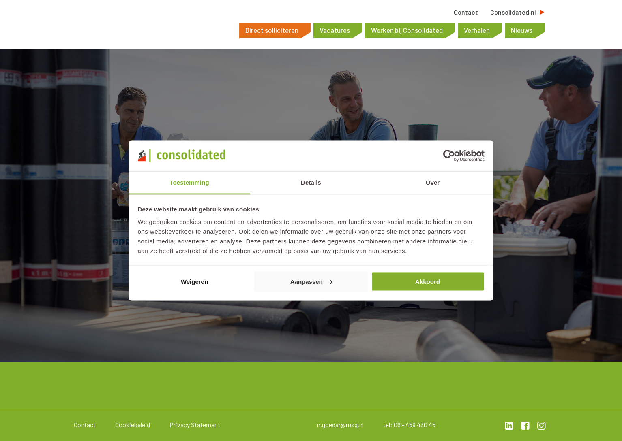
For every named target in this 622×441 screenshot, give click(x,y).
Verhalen (477, 30)
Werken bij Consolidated (407, 30)
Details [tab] (311, 182)
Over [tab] (433, 182)
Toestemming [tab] (189, 182)
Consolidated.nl (513, 12)
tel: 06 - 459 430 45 (409, 424)
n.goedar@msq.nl (340, 424)
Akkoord (427, 281)
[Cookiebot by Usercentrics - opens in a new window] (449, 155)
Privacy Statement (194, 424)
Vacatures (335, 30)
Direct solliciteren (271, 30)
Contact (466, 12)
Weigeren (194, 281)
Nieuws (521, 30)
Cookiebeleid (132, 424)
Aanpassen (311, 281)
